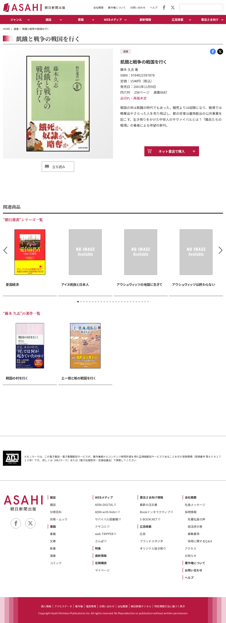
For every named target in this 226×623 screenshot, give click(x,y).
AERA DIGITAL (104, 504)
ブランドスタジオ (151, 541)
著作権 (79, 606)
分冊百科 (56, 512)
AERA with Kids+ (106, 512)
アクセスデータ (63, 606)
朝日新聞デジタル (141, 606)
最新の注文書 (148, 504)
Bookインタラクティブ (155, 512)
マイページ (102, 570)
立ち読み (58, 166)
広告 (143, 534)
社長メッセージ (195, 504)
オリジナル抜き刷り (153, 548)
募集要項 (193, 534)
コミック (56, 563)
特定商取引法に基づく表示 (169, 606)
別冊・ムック (58, 519)
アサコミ (101, 526)
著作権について (117, 7)
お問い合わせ (137, 7)
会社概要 (98, 7)
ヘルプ (153, 7)
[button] (78, 301)
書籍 (53, 526)
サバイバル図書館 (106, 519)
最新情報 (145, 19)
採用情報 (190, 512)
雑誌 (53, 497)
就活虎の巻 (195, 526)
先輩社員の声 (196, 519)
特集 (98, 548)
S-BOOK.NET (148, 519)
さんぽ (99, 541)
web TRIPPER (104, 534)
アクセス (190, 548)
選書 (16, 29)
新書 (53, 548)
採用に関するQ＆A (200, 541)
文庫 (53, 541)
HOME (6, 29)
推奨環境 (91, 606)
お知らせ (190, 555)
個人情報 (46, 606)
